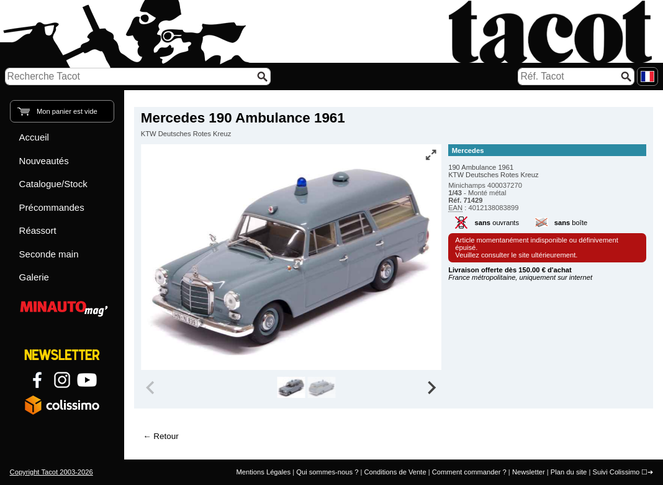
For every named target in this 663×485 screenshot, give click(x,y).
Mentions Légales (263, 472)
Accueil (34, 137)
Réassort (37, 230)
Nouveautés (44, 160)
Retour (165, 436)
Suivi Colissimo (615, 472)
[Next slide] (430, 387)
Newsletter (528, 472)
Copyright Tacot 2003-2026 (51, 472)
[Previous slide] (151, 387)
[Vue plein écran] (431, 155)
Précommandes (51, 207)
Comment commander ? (469, 472)
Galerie (34, 277)
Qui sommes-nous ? (327, 472)
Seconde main (49, 254)
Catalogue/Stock (53, 183)
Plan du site (569, 472)
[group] (291, 387)
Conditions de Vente (395, 472)
